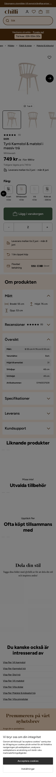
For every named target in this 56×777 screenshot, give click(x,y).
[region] (28, 754)
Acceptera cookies (28, 761)
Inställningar (28, 768)
